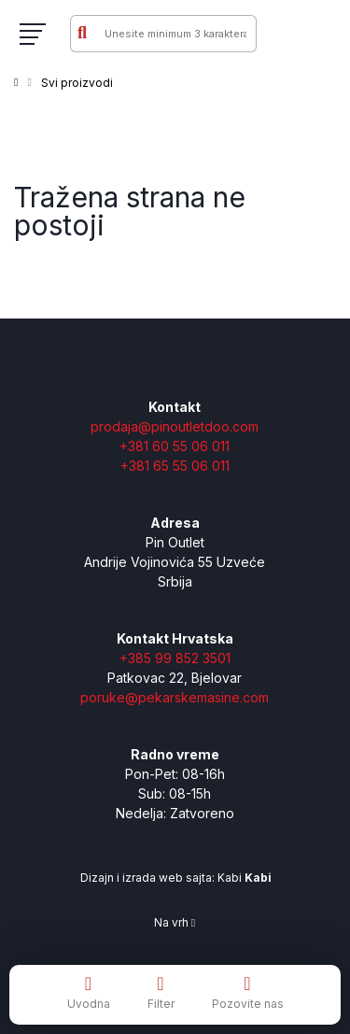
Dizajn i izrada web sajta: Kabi (174, 878)
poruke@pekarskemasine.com (174, 697)
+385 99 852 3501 (175, 658)
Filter (161, 992)
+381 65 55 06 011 (175, 466)
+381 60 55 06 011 (174, 446)
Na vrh (174, 922)
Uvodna (88, 992)
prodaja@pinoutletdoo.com (175, 426)
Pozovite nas (248, 992)
